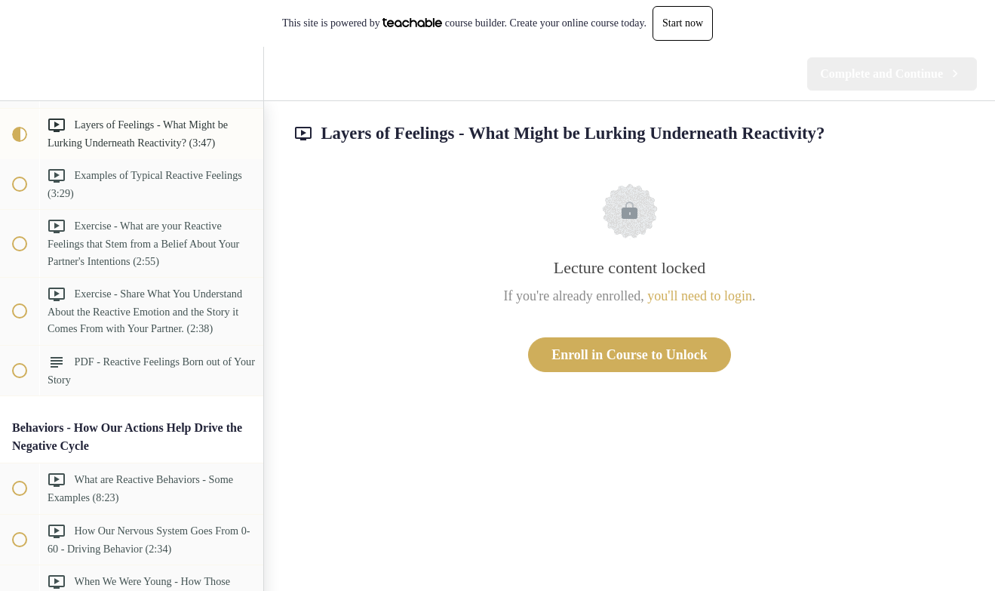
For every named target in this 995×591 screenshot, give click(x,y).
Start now (682, 23)
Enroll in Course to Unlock (629, 354)
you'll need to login (699, 295)
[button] (19, 73)
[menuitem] (244, 73)
